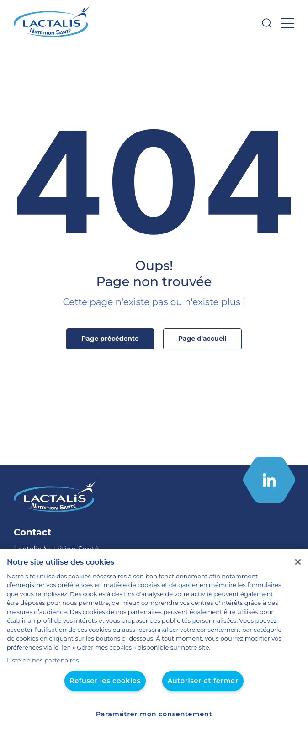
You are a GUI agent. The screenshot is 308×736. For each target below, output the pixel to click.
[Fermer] (298, 571)
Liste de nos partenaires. (40, 660)
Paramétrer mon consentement (154, 714)
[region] (154, 647)
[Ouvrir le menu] (287, 23)
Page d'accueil (199, 338)
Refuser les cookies (107, 680)
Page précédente (112, 338)
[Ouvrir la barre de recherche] (266, 23)
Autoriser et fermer (200, 680)
